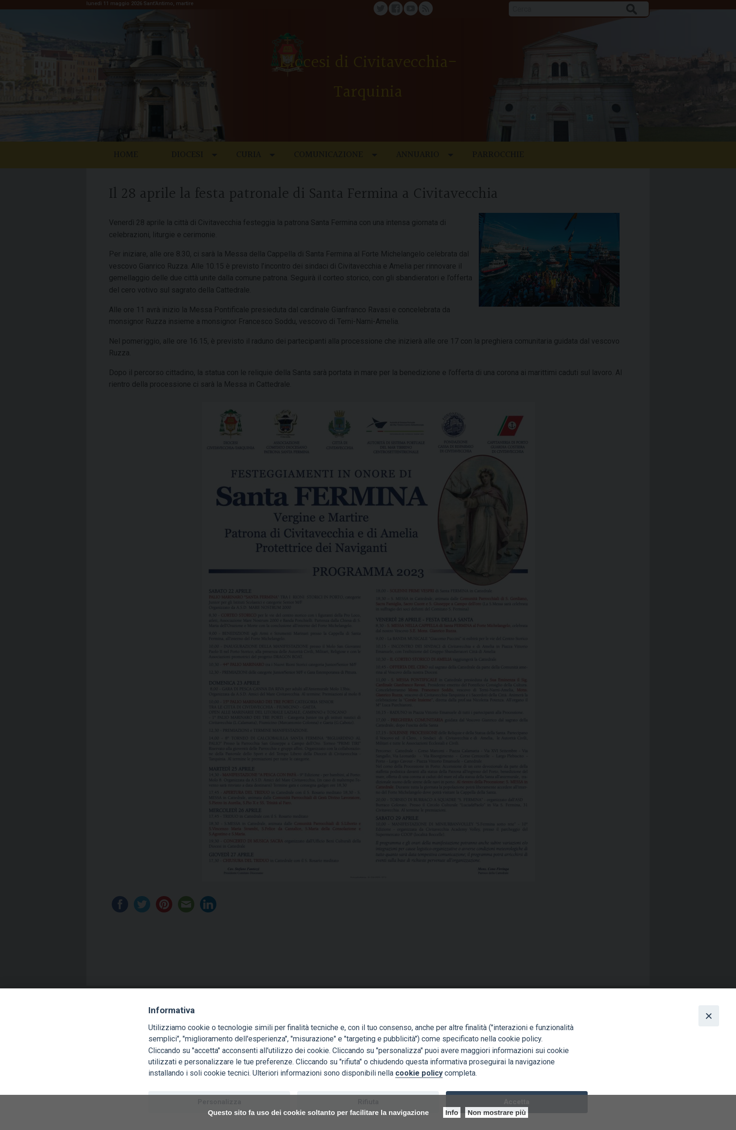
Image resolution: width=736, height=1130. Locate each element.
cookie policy (419, 1073)
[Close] (708, 1015)
